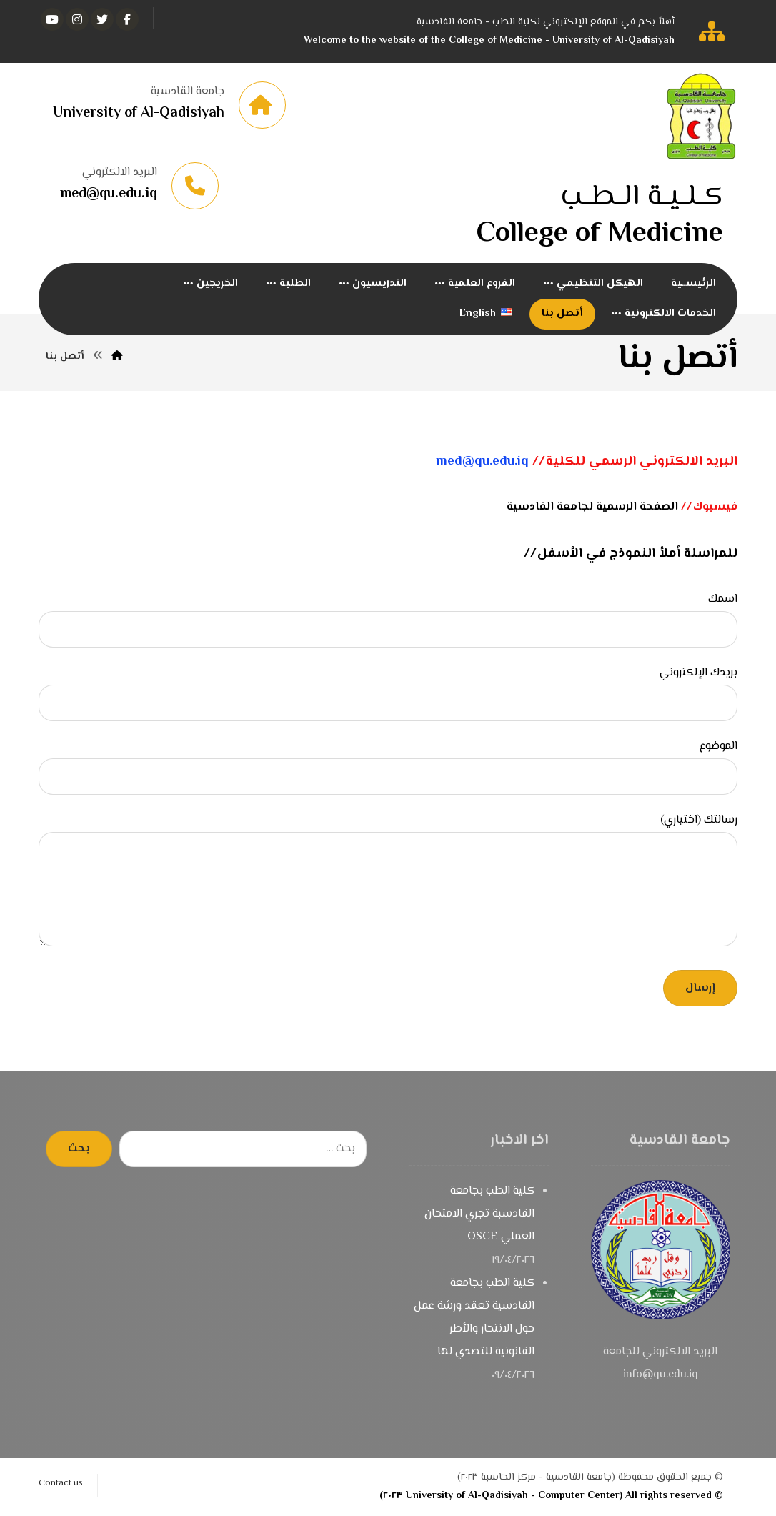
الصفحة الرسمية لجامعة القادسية (592, 508)
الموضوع (388, 767)
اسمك (388, 619)
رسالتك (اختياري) (388, 884)
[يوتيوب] (52, 19)
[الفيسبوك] (127, 19)
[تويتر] (102, 19)
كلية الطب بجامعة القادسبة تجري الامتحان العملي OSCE (479, 1215)
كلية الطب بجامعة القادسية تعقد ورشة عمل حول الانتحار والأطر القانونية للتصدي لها (474, 1318)
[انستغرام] (77, 19)
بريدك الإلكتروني (388, 693)
